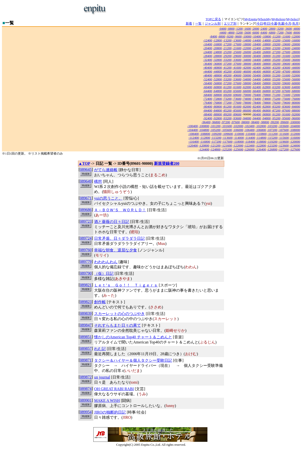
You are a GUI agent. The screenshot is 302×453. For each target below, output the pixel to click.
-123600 (283, 145)
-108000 (295, 130)
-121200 (215, 145)
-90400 (256, 114)
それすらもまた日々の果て (117, 325)
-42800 (266, 67)
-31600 (285, 56)
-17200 (227, 44)
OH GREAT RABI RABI (114, 389)
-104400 (192, 130)
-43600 (285, 67)
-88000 (295, 110)
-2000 (255, 28)
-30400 (256, 56)
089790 (86, 273)
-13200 (227, 40)
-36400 (207, 63)
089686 (86, 210)
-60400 (207, 87)
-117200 (216, 141)
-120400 (192, 145)
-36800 (217, 63)
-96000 (295, 118)
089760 (86, 250)
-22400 (256, 48)
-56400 (207, 83)
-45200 (227, 71)
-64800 (217, 91)
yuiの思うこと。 (108, 198)
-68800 (217, 95)
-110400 (250, 134)
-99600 (284, 122)
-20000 (295, 44)
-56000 (295, 79)
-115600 (283, 137)
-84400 (207, 110)
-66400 (256, 91)
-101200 (215, 126)
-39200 (276, 63)
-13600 (237, 40)
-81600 (237, 106)
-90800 (266, 114)
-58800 (266, 83)
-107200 (272, 130)
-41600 (237, 67)
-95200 (276, 118)
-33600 (237, 60)
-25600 (237, 52)
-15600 (285, 40)
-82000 (246, 106)
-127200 (283, 149)
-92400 (207, 118)
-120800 (204, 145)
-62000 (246, 87)
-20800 (217, 48)
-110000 (239, 134)
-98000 (245, 122)
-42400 (256, 67)
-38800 (266, 63)
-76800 (217, 102)
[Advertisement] (167, 9)
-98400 (254, 122)
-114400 (250, 137)
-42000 (246, 67)
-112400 (193, 137)
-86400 (256, 110)
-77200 (227, 102)
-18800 (266, 44)
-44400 (207, 71)
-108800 (205, 134)
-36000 (295, 60)
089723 (86, 221)
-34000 (246, 60)
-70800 (266, 95)
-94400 (256, 118)
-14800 (266, 40)
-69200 (227, 95)
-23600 (285, 48)
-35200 (276, 60)
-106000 (238, 130)
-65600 (237, 91)
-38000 (246, 63)
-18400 (256, 44)
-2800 (271, 28)
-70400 (256, 95)
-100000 (295, 122)
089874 (86, 389)
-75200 (276, 99)
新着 (189, 23)
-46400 (256, 71)
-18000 (246, 44)
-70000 (246, 95)
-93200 (227, 118)
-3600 (288, 28)
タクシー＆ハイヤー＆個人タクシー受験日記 (133, 360)
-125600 (238, 149)
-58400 (256, 83)
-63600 (285, 87)
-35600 (285, 60)
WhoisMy (264, 19)
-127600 (295, 149)
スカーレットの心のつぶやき (119, 314)
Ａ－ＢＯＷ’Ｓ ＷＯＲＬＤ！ (120, 210)
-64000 (295, 87)
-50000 (246, 75)
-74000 (246, 99)
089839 (86, 313)
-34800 (266, 60)
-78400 (256, 102)
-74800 (266, 99)
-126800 (272, 149)
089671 (86, 198)
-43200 (276, 67)
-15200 (276, 40)
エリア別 (230, 23)
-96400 (206, 122)
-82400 (256, 106)
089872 (86, 377)
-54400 (256, 79)
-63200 (276, 87)
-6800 (271, 32)
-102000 (238, 126)
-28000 (295, 52)
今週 (274, 23)
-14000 (246, 40)
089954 (86, 412)
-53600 (237, 79)
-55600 (285, 79)
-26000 (246, 52)
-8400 (213, 36)
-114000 (239, 137)
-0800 (230, 28)
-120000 (295, 141)
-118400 (249, 141)
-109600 (227, 134)
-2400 (263, 28)
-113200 (216, 137)
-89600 (237, 114)
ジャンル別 (213, 23)
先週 (281, 23)
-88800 (217, 114)
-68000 (295, 91)
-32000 (295, 56)
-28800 (217, 56)
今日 (260, 23)
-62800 (266, 87)
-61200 (227, 87)
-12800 (217, 40)
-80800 (217, 106)
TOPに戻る (213, 19)
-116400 (193, 141)
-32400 (207, 60)
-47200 (276, 71)
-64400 (207, 91)
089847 (86, 325)
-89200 (227, 114)
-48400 (207, 75)
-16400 (207, 44)
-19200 (276, 44)
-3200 (279, 28)
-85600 (237, 110)
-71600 (285, 95)
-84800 (217, 110)
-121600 (226, 145)
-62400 (256, 87)
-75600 (285, 99)
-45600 (237, 71)
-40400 (207, 67)
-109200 (216, 134)
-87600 (285, 110)
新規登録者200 (166, 163)
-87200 (276, 110)
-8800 (221, 36)
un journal (102, 377)
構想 (98, 181)
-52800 (217, 79)
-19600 (285, 44)
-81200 (227, 106)
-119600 (283, 141)
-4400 (222, 32)
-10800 (266, 36)
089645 (86, 169)
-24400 (207, 52)
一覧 (198, 23)
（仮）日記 (104, 273)
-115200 (272, 137)
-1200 (239, 28)
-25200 (227, 52)
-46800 (266, 71)
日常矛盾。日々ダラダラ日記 (119, 238)
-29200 (227, 56)
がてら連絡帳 (105, 170)
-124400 (204, 149)
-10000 (247, 36)
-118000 (238, 141)
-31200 (276, 56)
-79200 (276, 102)
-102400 (249, 126)
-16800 (217, 44)
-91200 (276, 114)
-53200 (227, 79)
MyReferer (278, 19)
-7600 (288, 32)
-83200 (276, 106)
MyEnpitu (250, 19)
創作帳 (100, 302)
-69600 (237, 95)
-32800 (217, 60)
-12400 (207, 40)
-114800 (261, 137)
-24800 (217, 52)
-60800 (217, 87)
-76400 (207, 102)
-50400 (256, 75)
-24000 (295, 48)
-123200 (272, 145)
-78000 (246, 102)
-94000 (246, 118)
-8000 (296, 32)
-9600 (238, 36)
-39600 (285, 63)
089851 (86, 337)
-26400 (256, 52)
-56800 (217, 83)
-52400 (207, 79)
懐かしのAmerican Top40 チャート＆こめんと (133, 337)
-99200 (274, 122)
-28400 (207, 56)
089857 (86, 348)
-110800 (261, 134)
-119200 (272, 141)
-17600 (237, 44)
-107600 (283, 130)
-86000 (246, 110)
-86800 (266, 110)
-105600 (226, 130)
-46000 (246, 71)
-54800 (266, 79)
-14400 (256, 40)
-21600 (237, 48)
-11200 (276, 36)
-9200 (229, 36)
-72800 (217, 99)
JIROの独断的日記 (110, 412)
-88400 (207, 114)
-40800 (217, 67)
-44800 (217, 71)
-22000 (246, 48)
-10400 (256, 36)
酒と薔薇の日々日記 (111, 222)
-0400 (222, 28)
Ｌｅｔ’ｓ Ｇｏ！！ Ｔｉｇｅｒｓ (126, 285)
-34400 (256, 60)
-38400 (256, 63)
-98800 (264, 122)
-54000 (246, 79)
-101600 (226, 126)
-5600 (247, 32)
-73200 (227, 99)
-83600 (285, 106)
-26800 (266, 52)
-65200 (227, 91)
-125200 (226, 149)
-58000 (246, 83)
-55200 (276, 79)
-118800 (261, 141)
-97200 (225, 122)
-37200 (227, 63)
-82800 (266, 106)
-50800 (266, 75)
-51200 (276, 75)
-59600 (285, 83)
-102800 (260, 126)
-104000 (295, 126)
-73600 (237, 99)
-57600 (237, 83)
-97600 (235, 122)
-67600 (285, 91)
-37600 (237, 63)
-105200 (215, 130)
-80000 (295, 102)
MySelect (292, 19)
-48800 (217, 75)
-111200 (272, 134)
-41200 (227, 67)
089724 (86, 238)
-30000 (246, 56)
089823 (86, 302)
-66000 (246, 91)
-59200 (276, 83)
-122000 (238, 145)
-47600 (285, 71)
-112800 (205, 137)
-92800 (217, 118)
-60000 (295, 83)
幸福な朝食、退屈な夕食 (115, 250)
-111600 (284, 134)
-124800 (215, 149)
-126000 (249, 149)
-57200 (227, 83)
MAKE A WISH (107, 400)
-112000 (295, 134)
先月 (295, 23)
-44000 (295, 67)
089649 (86, 181)
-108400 (193, 134)
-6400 (263, 32)
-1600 (247, 28)
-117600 (227, 141)
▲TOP (84, 163)
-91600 (285, 114)
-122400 (249, 145)
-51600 (285, 75)
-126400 (260, 149)
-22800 (266, 48)
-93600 (237, 118)
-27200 (276, 52)
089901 (86, 400)
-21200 (227, 48)
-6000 (255, 32)
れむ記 (100, 349)
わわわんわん (105, 262)
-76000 (295, 99)
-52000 (295, 75)
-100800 (204, 126)
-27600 (285, 52)
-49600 (237, 75)
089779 (86, 261)
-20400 (207, 48)
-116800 (205, 141)
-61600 (237, 87)
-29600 (237, 56)
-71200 (276, 95)
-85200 (227, 110)
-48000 (295, 71)
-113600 (227, 137)
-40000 (295, 63)
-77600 (237, 102)
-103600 (283, 126)
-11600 (286, 36)
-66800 (266, 91)
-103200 (272, 126)
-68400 (207, 95)
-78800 (266, 102)
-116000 (295, 137)
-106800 (260, 130)
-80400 (207, 106)
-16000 (295, 40)
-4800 (230, 32)
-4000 (296, 28)
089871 (86, 360)
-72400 (207, 99)
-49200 (227, 75)
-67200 (276, 91)
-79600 (285, 102)
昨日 (267, 23)
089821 (86, 285)
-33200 (227, 60)
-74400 (256, 99)
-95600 (285, 118)
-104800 (204, 130)
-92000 (295, 114)
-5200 (239, 32)
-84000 (295, 106)
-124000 (295, 145)
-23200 (276, 48)
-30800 (266, 56)
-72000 (295, 95)
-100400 (192, 126)
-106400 (249, 130)
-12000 (295, 36)
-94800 (266, 118)
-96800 (215, 122)
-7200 (279, 32)
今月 (288, 23)
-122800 (260, 145)
